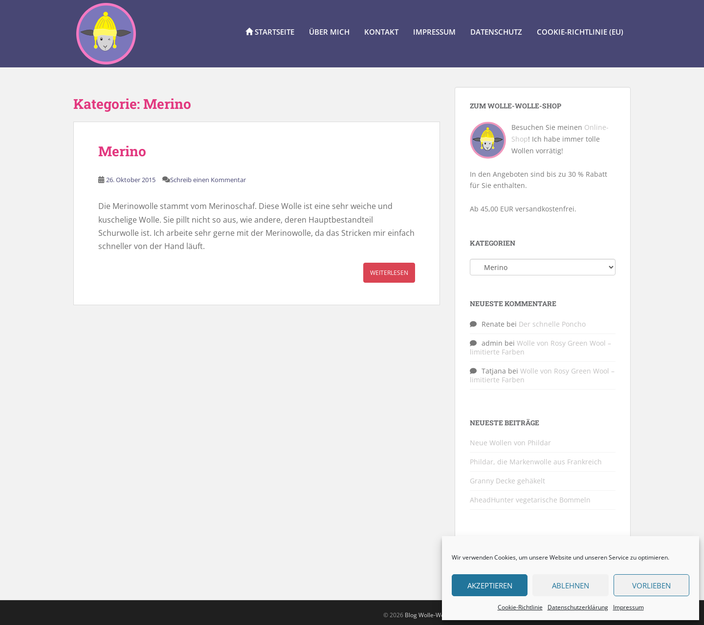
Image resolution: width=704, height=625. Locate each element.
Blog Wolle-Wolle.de (432, 615)
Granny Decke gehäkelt (507, 480)
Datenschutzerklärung (578, 607)
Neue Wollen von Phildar (510, 442)
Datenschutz (496, 32)
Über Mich (329, 32)
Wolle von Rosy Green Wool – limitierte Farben (540, 347)
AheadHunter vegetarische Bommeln (530, 499)
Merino (122, 151)
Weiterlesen (389, 273)
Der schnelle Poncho (552, 324)
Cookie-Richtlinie (520, 607)
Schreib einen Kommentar (208, 179)
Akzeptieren (489, 585)
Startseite (269, 32)
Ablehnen (570, 585)
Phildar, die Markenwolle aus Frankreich (536, 461)
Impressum (628, 607)
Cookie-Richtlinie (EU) (580, 32)
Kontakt (381, 32)
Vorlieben (651, 585)
